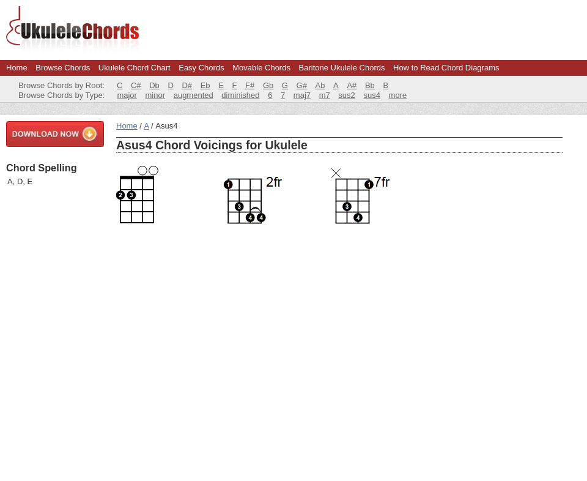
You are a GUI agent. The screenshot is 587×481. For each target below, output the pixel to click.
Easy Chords (201, 67)
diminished (240, 95)
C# (136, 85)
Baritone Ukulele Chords (342, 67)
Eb (205, 85)
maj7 (302, 95)
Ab (320, 85)
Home (17, 67)
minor (156, 95)
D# (187, 85)
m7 (324, 95)
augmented (193, 95)
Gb (268, 85)
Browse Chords (62, 67)
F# (249, 85)
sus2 (346, 95)
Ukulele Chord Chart (134, 67)
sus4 (371, 95)
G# (302, 85)
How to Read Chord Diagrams (446, 67)
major (127, 95)
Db (154, 85)
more (398, 95)
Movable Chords (261, 67)
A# (351, 85)
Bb (370, 85)
